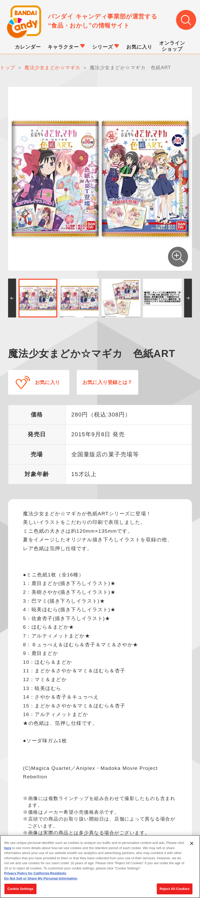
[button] (12, 298)
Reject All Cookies (175, 889)
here (7, 848)
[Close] (191, 843)
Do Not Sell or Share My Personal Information (40, 878)
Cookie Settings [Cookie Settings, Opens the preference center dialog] (20, 889)
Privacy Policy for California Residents (35, 873)
